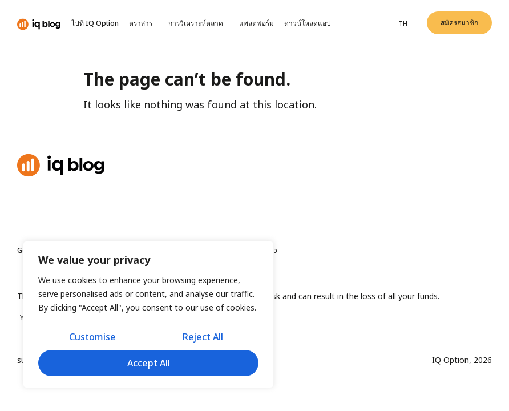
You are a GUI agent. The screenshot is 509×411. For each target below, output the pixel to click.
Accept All (148, 363)
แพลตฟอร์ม (256, 23)
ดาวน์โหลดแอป (308, 23)
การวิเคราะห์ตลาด (198, 23)
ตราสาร (143, 23)
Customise (92, 337)
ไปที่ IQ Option (95, 23)
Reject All (203, 337)
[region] (148, 314)
